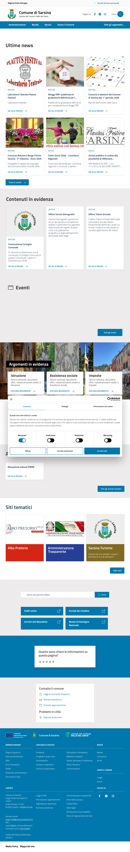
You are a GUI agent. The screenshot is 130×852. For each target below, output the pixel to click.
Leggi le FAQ (41, 796)
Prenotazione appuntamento (48, 800)
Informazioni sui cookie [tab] (103, 406)
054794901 (25, 829)
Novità (35, 24)
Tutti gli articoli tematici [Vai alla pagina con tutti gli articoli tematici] (111, 489)
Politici (8, 769)
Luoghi (100, 778)
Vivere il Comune (65, 24)
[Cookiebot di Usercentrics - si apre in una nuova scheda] (109, 399)
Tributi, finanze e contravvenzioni (73, 767)
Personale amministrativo (16, 773)
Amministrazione (17, 24)
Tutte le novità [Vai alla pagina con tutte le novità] (17, 182)
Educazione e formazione (77, 753)
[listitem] (25, 538)
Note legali (71, 808)
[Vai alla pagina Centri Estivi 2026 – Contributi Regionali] (65, 171)
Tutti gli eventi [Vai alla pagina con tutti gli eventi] (110, 333)
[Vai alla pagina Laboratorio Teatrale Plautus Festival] (25, 110)
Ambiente (40, 753)
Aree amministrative (14, 757)
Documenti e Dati (13, 777)
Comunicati (101, 757)
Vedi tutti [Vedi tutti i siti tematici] (117, 571)
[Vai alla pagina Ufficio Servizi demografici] (65, 266)
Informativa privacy (75, 800)
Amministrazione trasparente (79, 796)
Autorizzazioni (42, 761)
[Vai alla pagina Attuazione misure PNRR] (17, 476)
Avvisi (99, 761)
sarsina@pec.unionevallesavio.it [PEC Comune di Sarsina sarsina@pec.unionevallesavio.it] (19, 826)
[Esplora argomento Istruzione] (23, 390)
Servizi (48, 24)
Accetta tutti (102, 450)
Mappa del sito (27, 847)
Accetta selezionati (65, 450)
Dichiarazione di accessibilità (78, 812)
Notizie (100, 753)
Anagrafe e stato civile (45, 757)
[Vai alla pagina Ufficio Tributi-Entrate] (105, 266)
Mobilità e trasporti (74, 757)
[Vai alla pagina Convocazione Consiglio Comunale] (25, 266)
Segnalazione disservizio (46, 804)
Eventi (99, 782)
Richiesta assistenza (44, 808)
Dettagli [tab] (65, 406)
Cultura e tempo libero (45, 769)
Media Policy (12, 847)
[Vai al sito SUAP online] (42, 612)
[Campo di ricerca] (58, 595)
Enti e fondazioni (13, 765)
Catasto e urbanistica (45, 765)
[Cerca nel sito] (120, 14)
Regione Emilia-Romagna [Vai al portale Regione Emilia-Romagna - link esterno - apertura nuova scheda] (17, 3)
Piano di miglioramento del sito (79, 816)
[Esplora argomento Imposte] (101, 390)
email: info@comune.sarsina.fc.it (19, 820)
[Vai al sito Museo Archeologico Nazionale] (87, 624)
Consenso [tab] (27, 406)
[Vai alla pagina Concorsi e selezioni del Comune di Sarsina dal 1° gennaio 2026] (105, 110)
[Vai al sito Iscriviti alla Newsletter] (42, 624)
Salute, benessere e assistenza (79, 761)
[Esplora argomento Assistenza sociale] (62, 390)
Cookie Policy (72, 804)
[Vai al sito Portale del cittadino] (87, 612)
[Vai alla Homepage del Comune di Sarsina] (29, 14)
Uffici (8, 761)
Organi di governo (13, 753)
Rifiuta (28, 450)
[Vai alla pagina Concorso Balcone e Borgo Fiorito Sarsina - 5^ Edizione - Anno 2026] (25, 171)
